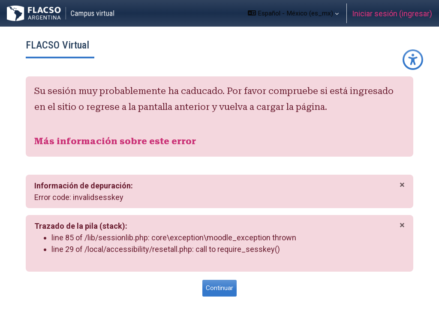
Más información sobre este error (115, 141)
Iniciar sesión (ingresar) (392, 13)
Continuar (219, 288)
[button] (293, 13)
